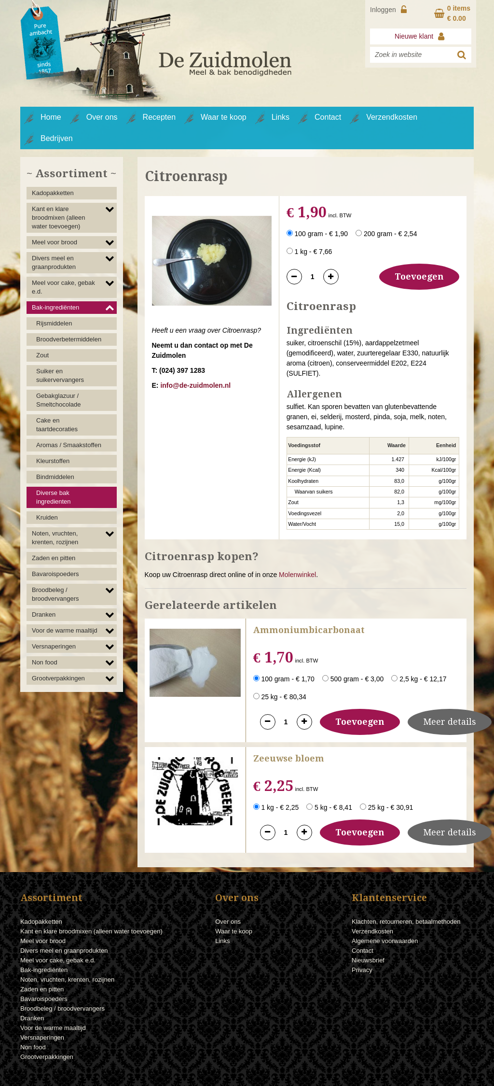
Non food (44, 662)
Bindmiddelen (55, 476)
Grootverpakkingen (58, 678)
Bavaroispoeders (55, 574)
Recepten (159, 117)
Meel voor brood (54, 242)
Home (51, 117)
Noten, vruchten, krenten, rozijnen (55, 538)
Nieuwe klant (421, 36)
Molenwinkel (297, 574)
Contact (328, 117)
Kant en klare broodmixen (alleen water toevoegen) (58, 217)
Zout (42, 355)
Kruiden (47, 517)
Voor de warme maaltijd (64, 630)
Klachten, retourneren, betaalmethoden (406, 921)
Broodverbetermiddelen (68, 339)
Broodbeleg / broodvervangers (55, 594)
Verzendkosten (391, 117)
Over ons (102, 117)
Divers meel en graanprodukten (54, 262)
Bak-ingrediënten (55, 307)
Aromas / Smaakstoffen (68, 445)
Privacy (362, 969)
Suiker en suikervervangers (60, 375)
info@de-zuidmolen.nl (195, 385)
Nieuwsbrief (368, 960)
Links (280, 117)
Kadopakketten (53, 193)
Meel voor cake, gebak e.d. (63, 287)
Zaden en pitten (53, 558)
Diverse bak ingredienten (53, 497)
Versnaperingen (54, 646)
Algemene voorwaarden (385, 941)
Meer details (449, 722)
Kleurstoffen (52, 461)
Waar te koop (224, 117)
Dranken (43, 614)
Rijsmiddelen (54, 323)
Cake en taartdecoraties (57, 425)
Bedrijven (57, 138)
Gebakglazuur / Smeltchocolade (58, 400)
